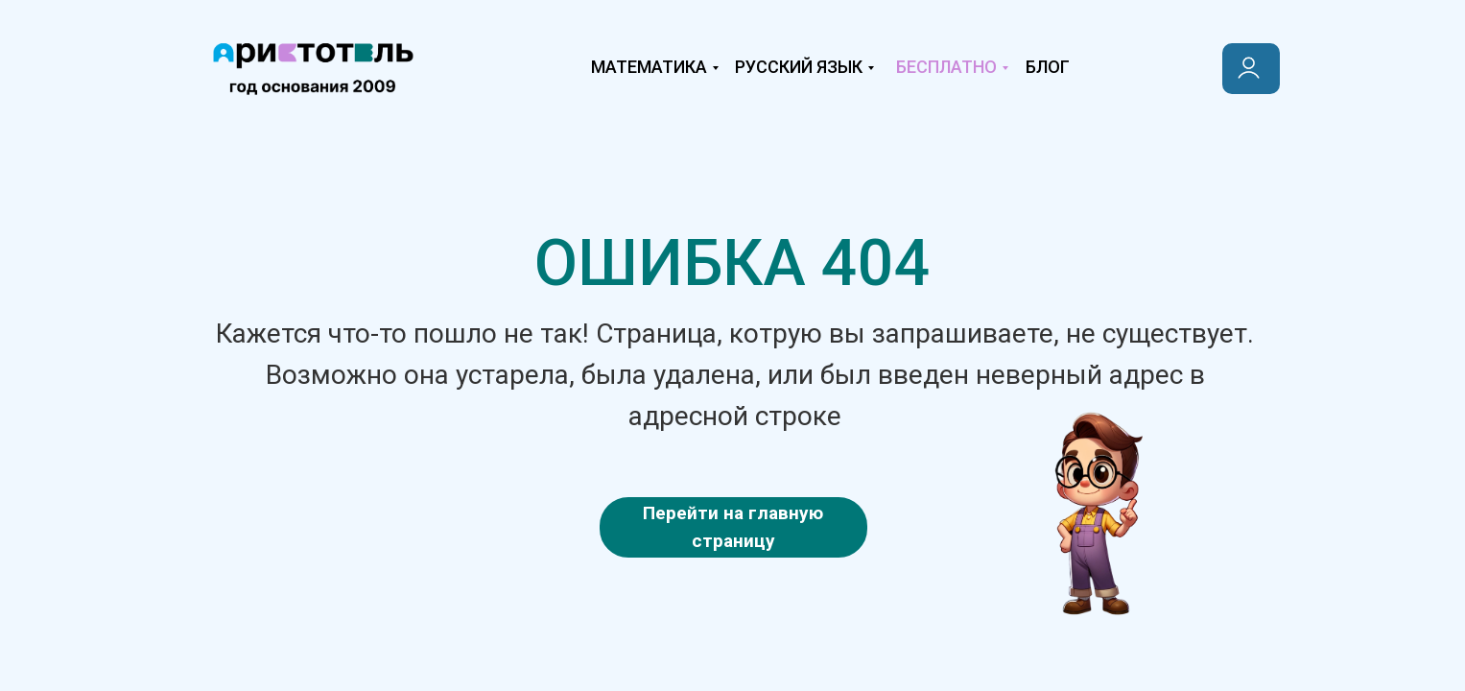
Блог (1048, 67)
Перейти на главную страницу (733, 527)
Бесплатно (946, 67)
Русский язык (798, 67)
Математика (649, 67)
